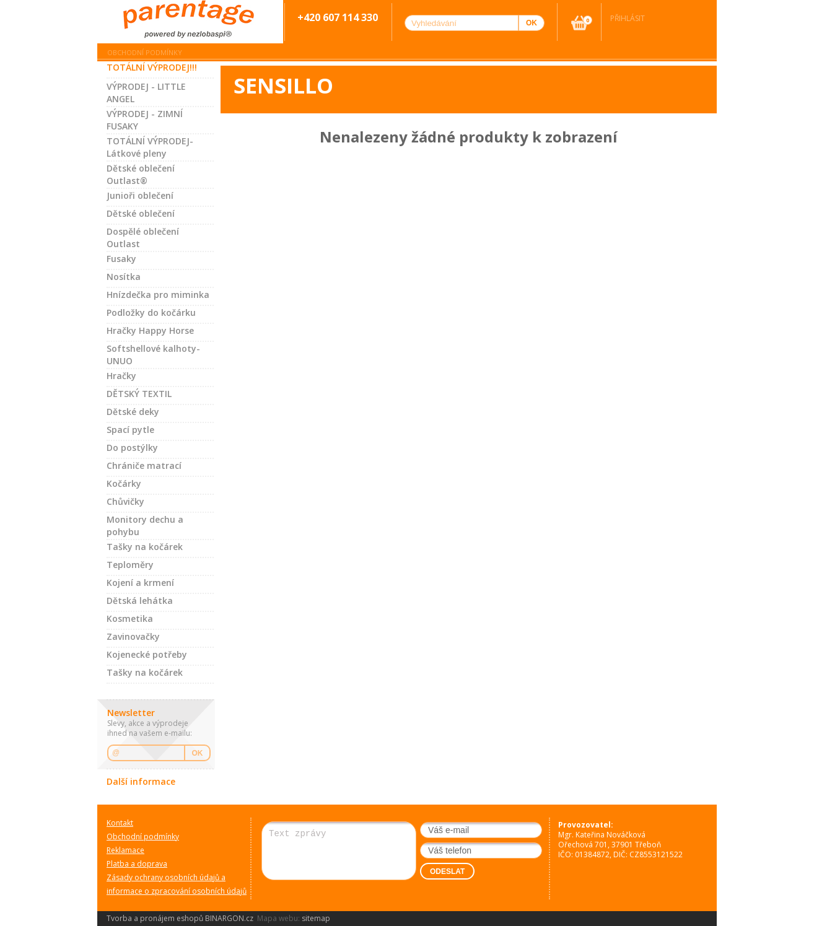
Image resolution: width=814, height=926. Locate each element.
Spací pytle (130, 429)
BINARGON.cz (229, 918)
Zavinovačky (133, 636)
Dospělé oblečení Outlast (143, 237)
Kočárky (124, 483)
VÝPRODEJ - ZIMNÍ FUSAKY (145, 120)
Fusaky (121, 258)
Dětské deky (133, 411)
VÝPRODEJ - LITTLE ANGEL (146, 93)
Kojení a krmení (140, 582)
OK (197, 753)
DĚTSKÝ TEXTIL (139, 394)
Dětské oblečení (141, 213)
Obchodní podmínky (144, 52)
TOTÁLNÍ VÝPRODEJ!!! (152, 67)
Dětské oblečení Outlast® (141, 174)
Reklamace (125, 850)
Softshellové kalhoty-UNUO (153, 355)
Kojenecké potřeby (147, 654)
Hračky (121, 376)
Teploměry (130, 564)
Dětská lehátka (140, 600)
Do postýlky (132, 447)
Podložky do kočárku (151, 312)
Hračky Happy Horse (150, 330)
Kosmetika (130, 618)
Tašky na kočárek (145, 547)
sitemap (316, 918)
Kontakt (120, 823)
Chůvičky (125, 501)
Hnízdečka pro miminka (158, 294)
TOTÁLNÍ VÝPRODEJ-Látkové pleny (150, 147)
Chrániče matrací (144, 465)
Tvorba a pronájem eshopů (155, 918)
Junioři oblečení (140, 195)
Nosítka (124, 276)
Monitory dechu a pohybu (145, 525)
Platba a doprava (137, 863)
